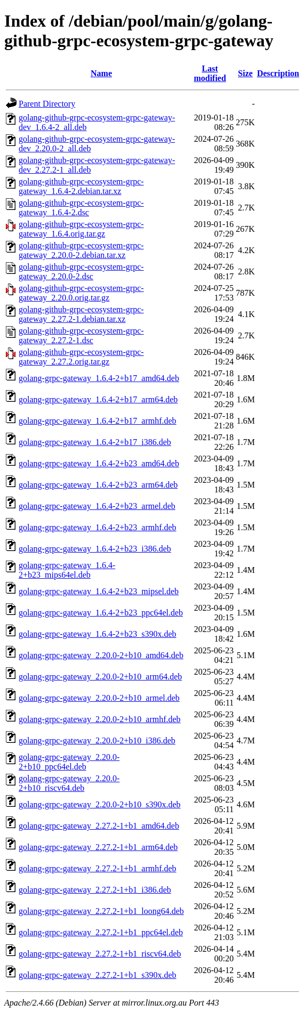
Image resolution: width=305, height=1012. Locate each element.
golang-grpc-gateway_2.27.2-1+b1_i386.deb (95, 889)
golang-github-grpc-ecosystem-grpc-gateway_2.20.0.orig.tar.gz (81, 293)
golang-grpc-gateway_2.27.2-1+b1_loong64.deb (101, 911)
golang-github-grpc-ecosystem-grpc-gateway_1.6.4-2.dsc (81, 207)
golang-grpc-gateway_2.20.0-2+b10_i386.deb (97, 740)
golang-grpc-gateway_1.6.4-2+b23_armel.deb (97, 506)
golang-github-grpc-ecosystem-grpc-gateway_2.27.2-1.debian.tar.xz (81, 314)
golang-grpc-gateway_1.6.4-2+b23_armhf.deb (97, 527)
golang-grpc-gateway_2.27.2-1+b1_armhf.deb (97, 868)
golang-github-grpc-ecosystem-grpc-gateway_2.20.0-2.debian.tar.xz (81, 250)
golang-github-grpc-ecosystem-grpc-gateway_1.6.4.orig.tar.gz (81, 229)
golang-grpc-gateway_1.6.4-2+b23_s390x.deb (97, 633)
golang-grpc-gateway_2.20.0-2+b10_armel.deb (99, 697)
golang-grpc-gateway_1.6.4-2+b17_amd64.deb (99, 378)
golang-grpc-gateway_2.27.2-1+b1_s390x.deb (97, 974)
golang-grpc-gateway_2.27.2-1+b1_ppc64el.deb (101, 932)
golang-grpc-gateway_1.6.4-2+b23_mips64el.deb (67, 570)
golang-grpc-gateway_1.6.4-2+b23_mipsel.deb (99, 591)
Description (278, 73)
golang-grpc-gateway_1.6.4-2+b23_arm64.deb (98, 484)
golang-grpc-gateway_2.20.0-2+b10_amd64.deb (101, 655)
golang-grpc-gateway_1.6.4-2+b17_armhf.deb (97, 420)
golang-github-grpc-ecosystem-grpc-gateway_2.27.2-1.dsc (81, 335)
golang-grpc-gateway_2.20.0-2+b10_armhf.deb (100, 719)
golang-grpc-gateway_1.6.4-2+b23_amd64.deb (99, 463)
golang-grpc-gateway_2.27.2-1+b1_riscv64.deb (100, 953)
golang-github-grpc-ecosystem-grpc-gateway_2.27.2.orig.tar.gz (81, 356)
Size (245, 73)
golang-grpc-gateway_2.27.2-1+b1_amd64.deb (99, 825)
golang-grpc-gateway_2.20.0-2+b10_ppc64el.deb (69, 761)
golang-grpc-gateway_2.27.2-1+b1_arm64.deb (98, 847)
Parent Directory (47, 103)
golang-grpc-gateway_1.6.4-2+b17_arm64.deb (98, 399)
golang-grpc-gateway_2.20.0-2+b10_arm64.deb (100, 676)
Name (101, 73)
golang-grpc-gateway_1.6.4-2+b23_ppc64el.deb (101, 612)
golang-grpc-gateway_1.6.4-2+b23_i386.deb (95, 548)
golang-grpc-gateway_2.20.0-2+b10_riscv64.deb (69, 783)
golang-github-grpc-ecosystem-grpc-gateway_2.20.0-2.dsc (81, 271)
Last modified (210, 73)
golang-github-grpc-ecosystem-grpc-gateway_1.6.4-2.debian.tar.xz (81, 186)
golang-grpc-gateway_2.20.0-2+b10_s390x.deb (100, 804)
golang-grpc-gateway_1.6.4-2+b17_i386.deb (95, 442)
